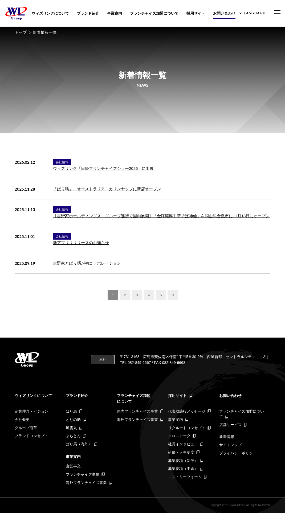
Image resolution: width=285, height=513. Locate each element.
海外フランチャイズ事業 (86, 483)
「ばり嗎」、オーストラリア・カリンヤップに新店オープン (107, 189)
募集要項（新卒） (183, 460)
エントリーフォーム (185, 477)
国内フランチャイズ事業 (137, 411)
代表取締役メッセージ (186, 411)
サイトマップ (230, 445)
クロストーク (179, 436)
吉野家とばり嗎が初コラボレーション (87, 263)
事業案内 (114, 13)
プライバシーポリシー (237, 453)
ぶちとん (73, 436)
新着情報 (226, 436)
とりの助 (73, 419)
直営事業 (73, 466)
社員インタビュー (183, 444)
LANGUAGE (254, 13)
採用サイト (195, 13)
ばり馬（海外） (79, 444)
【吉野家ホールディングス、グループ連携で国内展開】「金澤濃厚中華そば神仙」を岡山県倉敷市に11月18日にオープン (161, 216)
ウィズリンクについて (50, 13)
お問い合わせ (224, 13)
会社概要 (22, 419)
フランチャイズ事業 (82, 474)
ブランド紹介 (88, 13)
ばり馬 (71, 411)
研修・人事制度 (181, 452)
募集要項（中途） (183, 468)
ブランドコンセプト (31, 436)
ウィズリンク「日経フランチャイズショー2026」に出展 (103, 168)
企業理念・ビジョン (31, 411)
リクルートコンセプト (186, 428)
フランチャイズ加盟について (154, 13)
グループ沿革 (26, 428)
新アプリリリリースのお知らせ (81, 242)
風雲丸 (71, 428)
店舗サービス (230, 424)
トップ (21, 32)
